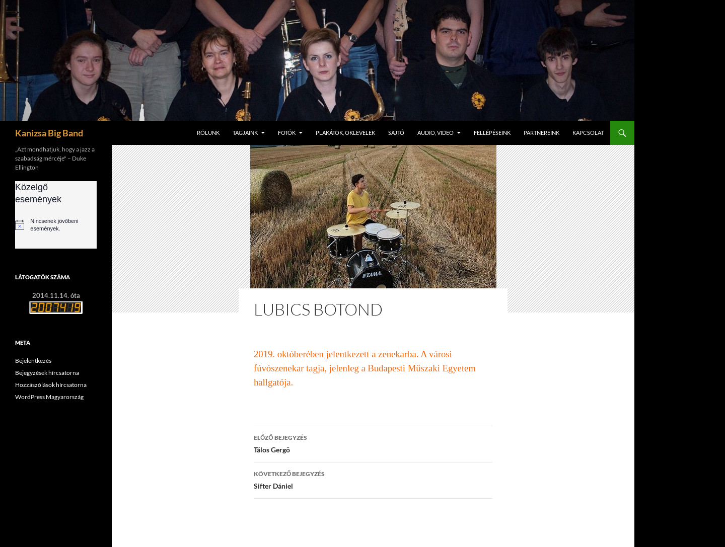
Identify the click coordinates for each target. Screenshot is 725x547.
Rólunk (208, 132)
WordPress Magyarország (49, 397)
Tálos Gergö (373, 443)
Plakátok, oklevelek (345, 132)
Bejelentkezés (33, 360)
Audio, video (435, 132)
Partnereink (541, 132)
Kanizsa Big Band (49, 132)
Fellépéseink (492, 132)
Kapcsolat (588, 132)
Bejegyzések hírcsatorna (47, 372)
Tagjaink (245, 132)
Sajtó (396, 132)
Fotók (287, 132)
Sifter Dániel (373, 479)
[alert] (56, 224)
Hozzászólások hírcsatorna (51, 384)
